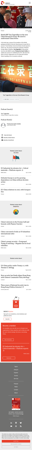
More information (8, 339)
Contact (16, 389)
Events (16, 375)
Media (16, 386)
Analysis (16, 369)
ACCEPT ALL (16, 441)
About (16, 392)
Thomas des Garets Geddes (14, 124)
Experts (16, 372)
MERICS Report (16, 416)
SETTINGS (16, 447)
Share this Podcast (8, 135)
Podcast (16, 383)
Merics (7, 3)
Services (16, 378)
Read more (9, 358)
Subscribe (7, 319)
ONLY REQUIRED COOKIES (16, 444)
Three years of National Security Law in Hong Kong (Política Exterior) (15, 286)
